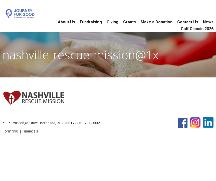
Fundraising (91, 22)
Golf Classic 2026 (197, 28)
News (208, 22)
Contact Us (187, 22)
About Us (66, 22)
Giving (112, 22)
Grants (129, 22)
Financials (30, 131)
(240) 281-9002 (87, 122)
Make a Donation (156, 22)
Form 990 (10, 131)
